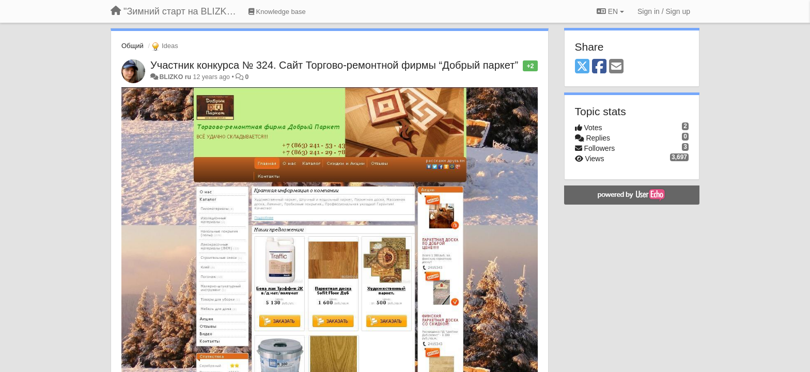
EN (610, 11)
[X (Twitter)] (582, 67)
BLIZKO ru (176, 77)
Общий (132, 46)
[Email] (616, 67)
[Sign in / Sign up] (663, 11)
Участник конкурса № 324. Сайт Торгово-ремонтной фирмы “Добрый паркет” (334, 65)
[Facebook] (599, 67)
